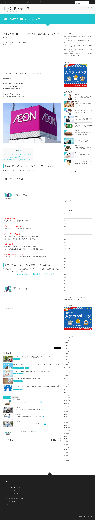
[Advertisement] (70, 11)
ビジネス (66, 226)
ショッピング (17, 358)
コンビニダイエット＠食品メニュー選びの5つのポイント (26, 402)
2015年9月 (67, 436)
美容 (65, 271)
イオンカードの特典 (13, 157)
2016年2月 (67, 425)
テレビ (66, 223)
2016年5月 (67, 417)
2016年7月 (67, 411)
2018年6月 (67, 351)
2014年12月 (67, 458)
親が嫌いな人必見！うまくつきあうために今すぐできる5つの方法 (28, 423)
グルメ (66, 207)
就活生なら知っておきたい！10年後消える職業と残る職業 (26, 409)
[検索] (80, 3)
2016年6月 (67, 414)
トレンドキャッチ (16, 8)
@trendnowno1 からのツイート (72, 299)
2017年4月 (67, 389)
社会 (65, 268)
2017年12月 (67, 367)
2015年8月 (67, 439)
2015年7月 (67, 441)
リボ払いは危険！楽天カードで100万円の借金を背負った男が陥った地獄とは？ (34, 371)
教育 (65, 255)
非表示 (19, 150)
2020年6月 (67, 342)
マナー (66, 233)
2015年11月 (67, 430)
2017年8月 (67, 378)
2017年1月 (67, 395)
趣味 (65, 277)
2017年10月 (67, 373)
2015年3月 (67, 450)
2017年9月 (67, 375)
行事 (65, 274)
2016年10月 (67, 403)
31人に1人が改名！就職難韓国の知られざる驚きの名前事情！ (27, 416)
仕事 (65, 239)
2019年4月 (67, 345)
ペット (66, 229)
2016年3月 (67, 422)
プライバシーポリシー (38, 2)
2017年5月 (67, 386)
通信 (65, 284)
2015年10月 (67, 433)
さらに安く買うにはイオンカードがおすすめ (18, 154)
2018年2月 (67, 362)
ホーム (6, 2)
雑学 (22, 380)
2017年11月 (67, 370)
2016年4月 (67, 419)
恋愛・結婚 (67, 248)
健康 (65, 242)
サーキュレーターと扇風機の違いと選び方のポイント (27, 378)
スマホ (22, 367)
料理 (65, 258)
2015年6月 (67, 444)
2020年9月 (67, 340)
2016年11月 (67, 400)
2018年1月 (67, 364)
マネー (26, 367)
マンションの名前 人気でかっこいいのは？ (23, 431)
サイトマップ (16, 2)
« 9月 (7, 504)
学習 (65, 245)
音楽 (65, 290)
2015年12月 (67, 428)
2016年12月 (67, 397)
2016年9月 (67, 406)
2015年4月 (67, 447)
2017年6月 (67, 384)
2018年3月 (67, 359)
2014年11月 (67, 461)
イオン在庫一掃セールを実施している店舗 (17, 160)
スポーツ (66, 217)
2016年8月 (67, 408)
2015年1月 (67, 455)
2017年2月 (67, 392)
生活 (65, 264)
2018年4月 (67, 356)
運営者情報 (26, 2)
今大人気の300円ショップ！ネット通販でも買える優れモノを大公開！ (32, 357)
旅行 (65, 261)
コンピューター (68, 210)
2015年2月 (67, 452)
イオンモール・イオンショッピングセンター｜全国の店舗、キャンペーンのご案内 (29, 274)
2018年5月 (67, 353)
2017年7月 (67, 381)
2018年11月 (67, 348)
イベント (66, 204)
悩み (65, 252)
